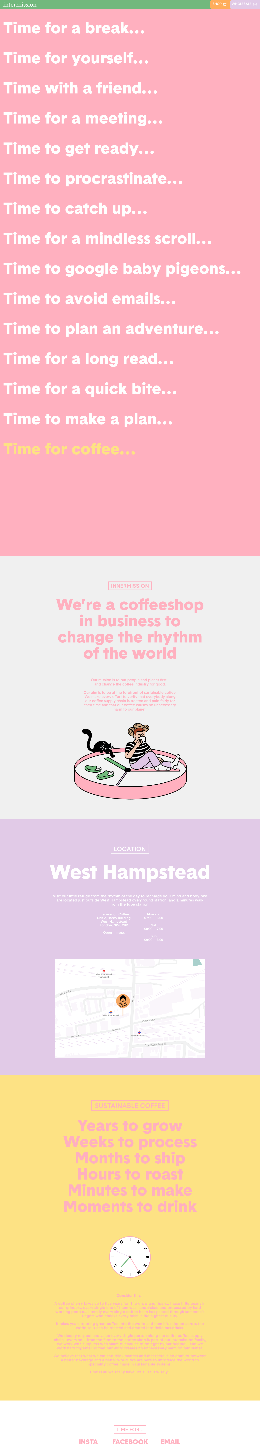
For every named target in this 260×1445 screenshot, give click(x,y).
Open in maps (114, 933)
